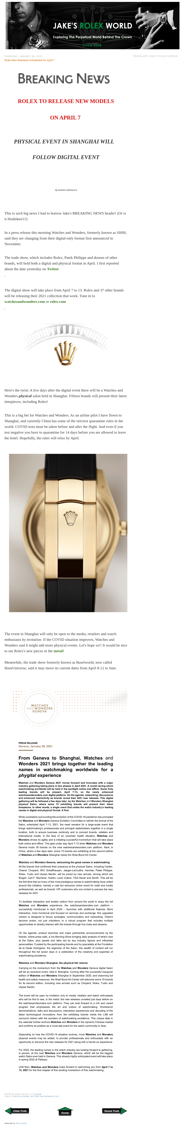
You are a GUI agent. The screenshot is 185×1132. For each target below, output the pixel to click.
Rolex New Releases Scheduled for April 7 (29, 60)
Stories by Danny (20, 1096)
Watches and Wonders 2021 (45, 1096)
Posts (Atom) (21, 1123)
